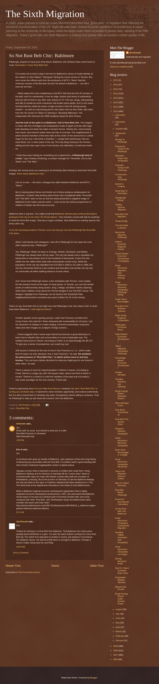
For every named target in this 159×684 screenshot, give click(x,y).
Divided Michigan (120, 373)
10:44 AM (20, 547)
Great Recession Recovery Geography (121, 442)
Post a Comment (20, 552)
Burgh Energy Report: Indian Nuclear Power (121, 599)
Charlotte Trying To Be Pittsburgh (122, 167)
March (119, 631)
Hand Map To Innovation (121, 192)
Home (55, 565)
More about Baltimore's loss (30, 173)
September (121, 133)
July (118, 614)
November (120, 122)
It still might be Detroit (40, 309)
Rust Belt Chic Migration (121, 215)
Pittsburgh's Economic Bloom (121, 327)
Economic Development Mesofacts (122, 501)
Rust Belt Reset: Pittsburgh (121, 492)
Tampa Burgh (121, 221)
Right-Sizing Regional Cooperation (122, 318)
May (118, 622)
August (119, 609)
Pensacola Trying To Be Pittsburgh (122, 149)
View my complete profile (121, 66)
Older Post (97, 565)
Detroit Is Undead (120, 185)
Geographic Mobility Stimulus (120, 580)
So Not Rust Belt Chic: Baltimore (120, 511)
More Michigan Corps (122, 404)
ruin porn (38, 388)
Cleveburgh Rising (120, 199)
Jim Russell (22, 521)
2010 (115, 111)
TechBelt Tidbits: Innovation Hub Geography (121, 537)
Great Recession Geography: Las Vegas (121, 550)
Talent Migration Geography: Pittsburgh (121, 350)
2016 (115, 84)
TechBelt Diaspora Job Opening (120, 383)
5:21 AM (20, 512)
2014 (115, 93)
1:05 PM (20, 440)
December (120, 115)
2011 (115, 107)
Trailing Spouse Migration (120, 207)
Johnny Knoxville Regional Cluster (120, 245)
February (120, 636)
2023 (115, 80)
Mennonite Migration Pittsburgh (121, 234)
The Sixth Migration (45, 14)
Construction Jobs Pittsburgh (121, 177)
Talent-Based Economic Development (122, 338)
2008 (115, 650)
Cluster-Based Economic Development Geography (122, 257)
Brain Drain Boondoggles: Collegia (122, 452)
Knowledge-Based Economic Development (122, 363)
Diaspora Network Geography (121, 431)
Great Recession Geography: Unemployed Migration (122, 523)
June (118, 618)
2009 (115, 646)
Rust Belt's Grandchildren (121, 412)
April (118, 627)
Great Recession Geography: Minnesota (121, 463)
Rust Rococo (54, 388)
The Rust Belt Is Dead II (121, 226)
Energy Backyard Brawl (120, 561)
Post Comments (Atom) (29, 572)
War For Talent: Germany (122, 484)
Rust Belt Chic (22, 408)
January (120, 640)
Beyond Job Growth (120, 588)
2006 (115, 659)
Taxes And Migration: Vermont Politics (121, 475)
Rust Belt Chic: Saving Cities (122, 421)
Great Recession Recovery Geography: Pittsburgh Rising (121, 288)
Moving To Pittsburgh (121, 140)
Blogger (93, 677)
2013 (115, 98)
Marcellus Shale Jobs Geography (121, 158)
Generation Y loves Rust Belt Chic (31, 65)
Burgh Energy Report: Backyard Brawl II (121, 395)
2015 (115, 89)
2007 (115, 655)
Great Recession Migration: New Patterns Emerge (121, 271)
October (120, 129)
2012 (115, 102)
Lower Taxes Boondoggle (122, 300)
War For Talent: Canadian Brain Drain (122, 570)
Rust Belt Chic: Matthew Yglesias (122, 308)
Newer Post (13, 565)
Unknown (21, 423)
